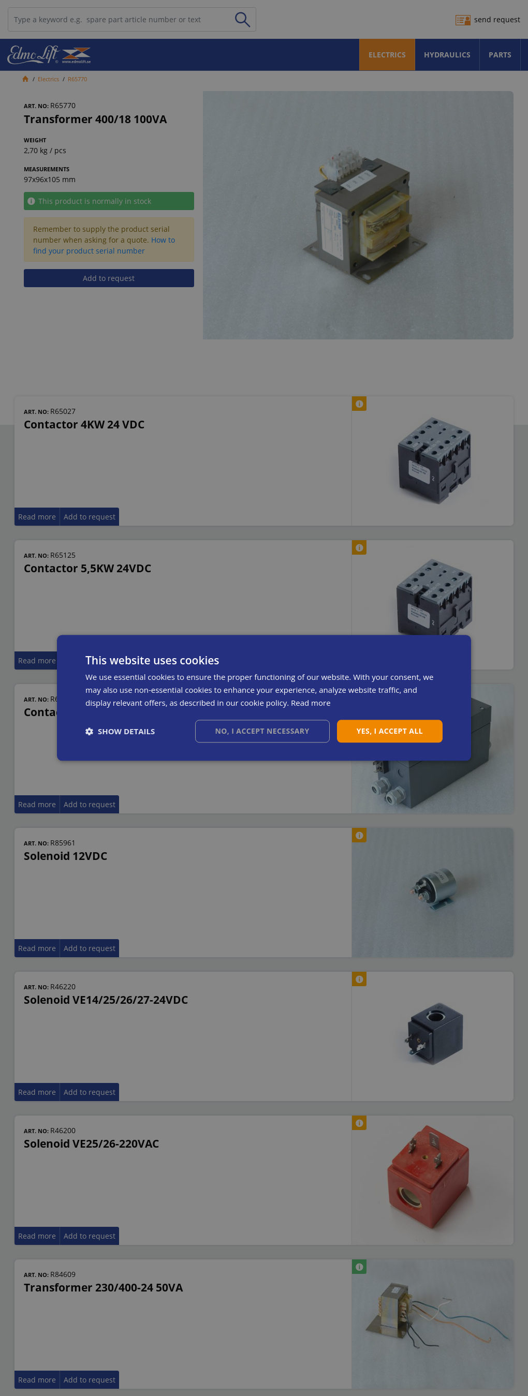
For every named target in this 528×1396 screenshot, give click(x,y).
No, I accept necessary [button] (262, 731)
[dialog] (264, 698)
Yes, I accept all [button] (390, 731)
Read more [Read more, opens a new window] (311, 702)
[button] (120, 731)
